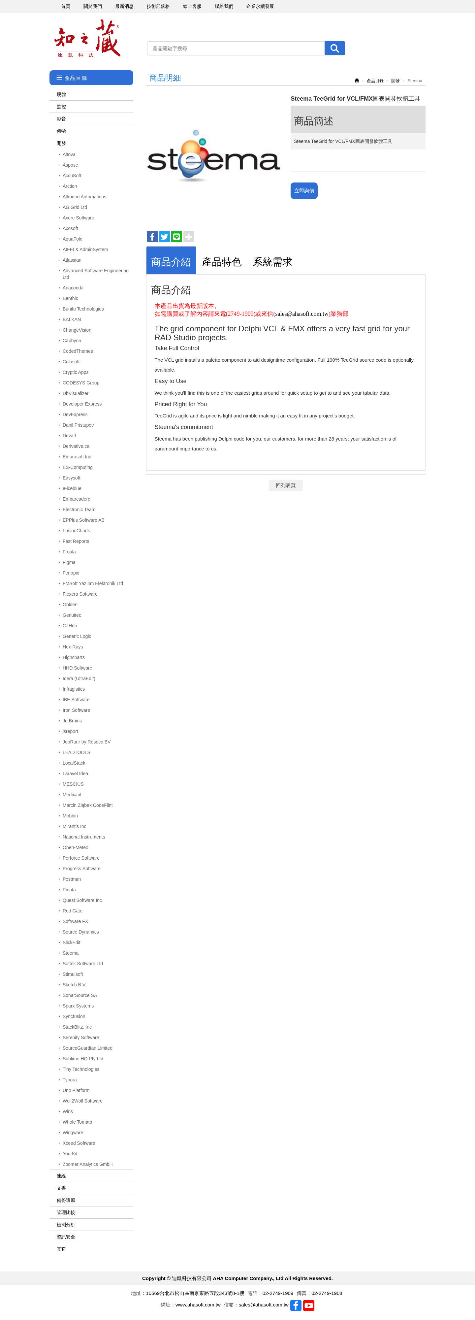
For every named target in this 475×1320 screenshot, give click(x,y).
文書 (61, 1188)
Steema (71, 953)
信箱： (231, 1304)
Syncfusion (74, 1016)
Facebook (295, 1305)
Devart (69, 435)
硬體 (61, 94)
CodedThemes (78, 351)
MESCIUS (73, 784)
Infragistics (74, 689)
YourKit (70, 1153)
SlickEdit (71, 942)
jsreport (70, 731)
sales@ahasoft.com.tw (302, 314)
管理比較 (66, 1212)
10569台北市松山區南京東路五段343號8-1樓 (195, 1293)
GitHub (70, 625)
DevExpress (75, 414)
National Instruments (84, 837)
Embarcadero (76, 499)
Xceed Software (79, 1143)
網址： (168, 1304)
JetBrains (72, 720)
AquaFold (72, 239)
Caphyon (72, 340)
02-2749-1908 (326, 1293)
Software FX (75, 921)
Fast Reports (76, 541)
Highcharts (74, 657)
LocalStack (74, 763)
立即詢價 (304, 190)
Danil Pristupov (78, 425)
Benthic (70, 298)
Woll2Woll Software (83, 1101)
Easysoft (71, 477)
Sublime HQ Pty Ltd (83, 1058)
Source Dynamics (81, 932)
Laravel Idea (75, 773)
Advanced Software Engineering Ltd (96, 274)
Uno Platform (76, 1090)
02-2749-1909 (278, 1293)
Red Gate (72, 910)
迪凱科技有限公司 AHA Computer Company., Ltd (87, 38)
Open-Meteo (75, 847)
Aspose (70, 165)
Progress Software (82, 868)
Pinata (69, 889)
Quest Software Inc (82, 900)
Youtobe (308, 1305)
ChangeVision (77, 330)
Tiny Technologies (81, 1069)
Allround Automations (84, 196)
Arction (70, 186)
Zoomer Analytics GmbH (88, 1164)
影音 (61, 118)
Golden (70, 604)
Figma (69, 562)
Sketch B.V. (74, 984)
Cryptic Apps (76, 372)
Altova (69, 154)
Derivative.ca (76, 446)
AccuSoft (72, 175)
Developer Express (82, 404)
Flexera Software (80, 594)
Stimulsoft (73, 974)
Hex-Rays (73, 646)
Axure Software (78, 217)
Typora (70, 1079)
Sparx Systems (78, 1005)
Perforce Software (81, 858)
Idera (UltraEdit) (79, 678)
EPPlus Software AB (84, 520)
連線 (61, 1175)
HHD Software (77, 668)
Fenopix (71, 573)
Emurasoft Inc (77, 456)
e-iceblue (72, 488)
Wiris (68, 1111)
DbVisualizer (75, 393)
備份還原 (66, 1200)
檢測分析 (66, 1224)
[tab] (171, 260)
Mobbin (70, 815)
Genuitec (72, 615)
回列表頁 (286, 485)
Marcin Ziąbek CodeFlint (88, 805)
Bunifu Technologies (83, 309)
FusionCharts (76, 530)
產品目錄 (375, 80)
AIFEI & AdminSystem (85, 249)
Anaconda (73, 287)
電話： (255, 1293)
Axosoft (70, 228)
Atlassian (72, 260)
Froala (69, 551)
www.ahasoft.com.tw (198, 1304)
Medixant (72, 794)
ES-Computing (78, 467)
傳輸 (61, 131)
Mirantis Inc (74, 826)
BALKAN (72, 319)
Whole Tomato (77, 1122)
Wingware (73, 1132)
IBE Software (76, 699)
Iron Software (76, 710)
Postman (72, 879)
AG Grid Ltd (75, 207)
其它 (61, 1249)
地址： (138, 1293)
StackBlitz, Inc (77, 1027)
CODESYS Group (81, 382)
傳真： (304, 1293)
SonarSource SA (80, 995)
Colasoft (71, 361)
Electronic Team (79, 509)
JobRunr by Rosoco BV (87, 741)
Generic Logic (77, 636)
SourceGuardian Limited (87, 1048)
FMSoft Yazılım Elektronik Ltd (93, 583)
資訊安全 (66, 1236)
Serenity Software (81, 1037)
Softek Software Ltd (83, 963)
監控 (61, 106)
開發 (61, 143)
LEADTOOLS (76, 752)
